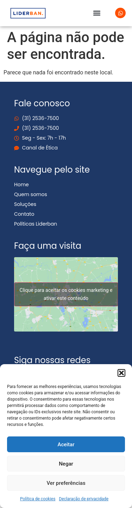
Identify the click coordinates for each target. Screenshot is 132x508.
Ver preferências (65, 483)
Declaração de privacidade (83, 498)
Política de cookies (38, 498)
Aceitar (65, 444)
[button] (121, 372)
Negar (66, 464)
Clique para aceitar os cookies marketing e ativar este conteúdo (66, 294)
